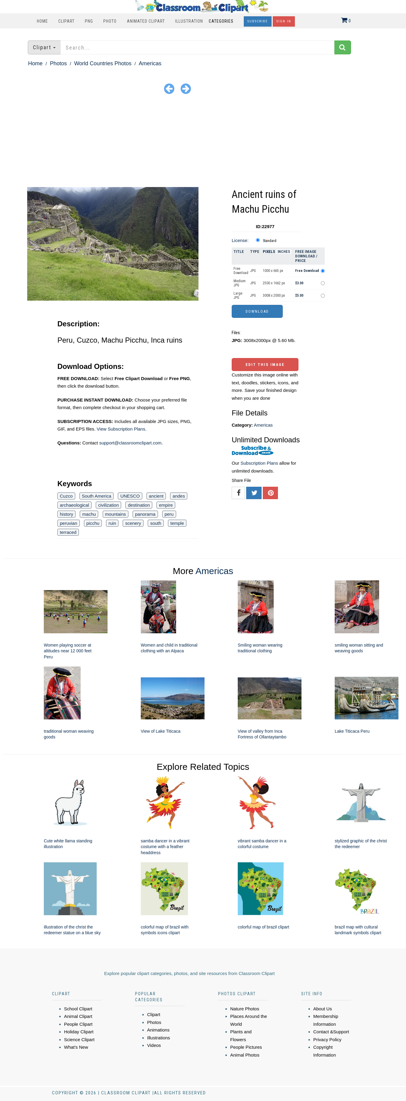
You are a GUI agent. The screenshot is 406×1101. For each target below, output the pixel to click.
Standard (269, 241)
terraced (68, 532)
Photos (58, 63)
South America (96, 496)
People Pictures (246, 1047)
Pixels (269, 251)
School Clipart (78, 1008)
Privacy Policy (327, 1039)
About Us (322, 1008)
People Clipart (78, 1024)
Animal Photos (244, 1054)
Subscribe (257, 21)
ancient (156, 496)
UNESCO (130, 496)
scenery (133, 523)
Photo (110, 21)
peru (169, 514)
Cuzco (66, 496)
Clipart (66, 21)
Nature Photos (244, 1008)
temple (177, 523)
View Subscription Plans (121, 428)
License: (240, 240)
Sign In (283, 21)
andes (178, 496)
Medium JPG (240, 283)
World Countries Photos (102, 63)
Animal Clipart (78, 1016)
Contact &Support (331, 1031)
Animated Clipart (146, 21)
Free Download (241, 270)
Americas (150, 63)
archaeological (74, 505)
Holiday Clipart (79, 1031)
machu (89, 514)
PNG (89, 21)
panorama (145, 514)
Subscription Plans (259, 463)
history (66, 514)
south (155, 523)
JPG (253, 271)
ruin (112, 523)
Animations (158, 1029)
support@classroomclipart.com (130, 442)
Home (42, 21)
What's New (76, 1047)
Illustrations (158, 1037)
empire (166, 505)
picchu (92, 523)
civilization (108, 505)
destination (139, 505)
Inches (284, 252)
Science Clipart (79, 1039)
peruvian (68, 523)
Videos (154, 1045)
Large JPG (238, 295)
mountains (115, 514)
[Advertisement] (203, 141)
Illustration (189, 21)
